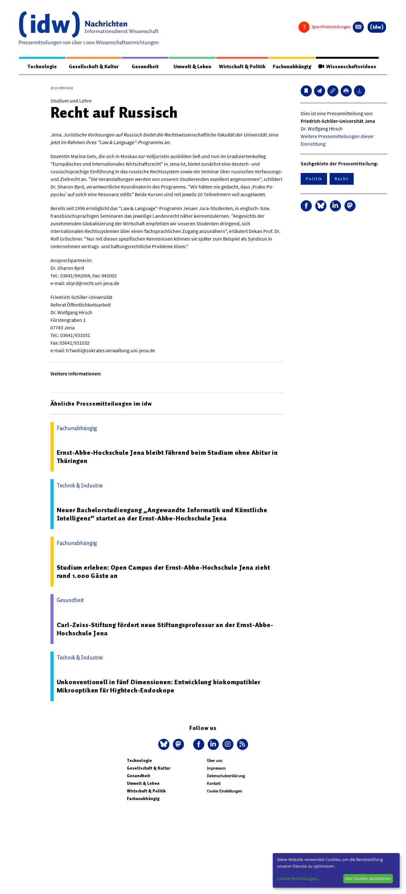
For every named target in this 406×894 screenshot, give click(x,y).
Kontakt (213, 783)
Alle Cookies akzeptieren (368, 878)
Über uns (214, 760)
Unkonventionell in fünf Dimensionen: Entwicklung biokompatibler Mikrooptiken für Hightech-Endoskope (158, 686)
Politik (314, 179)
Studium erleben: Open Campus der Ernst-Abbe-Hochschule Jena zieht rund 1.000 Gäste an (163, 571)
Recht (342, 179)
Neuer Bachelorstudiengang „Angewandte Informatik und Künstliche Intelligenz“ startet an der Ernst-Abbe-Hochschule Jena (162, 514)
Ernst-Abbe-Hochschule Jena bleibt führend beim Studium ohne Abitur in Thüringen (167, 457)
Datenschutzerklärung (226, 775)
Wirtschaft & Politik (242, 66)
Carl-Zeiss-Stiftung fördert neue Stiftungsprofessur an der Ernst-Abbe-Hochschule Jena (165, 629)
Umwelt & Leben (192, 66)
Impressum (216, 768)
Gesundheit (145, 66)
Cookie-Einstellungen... (298, 878)
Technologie (42, 66)
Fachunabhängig (292, 66)
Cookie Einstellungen (224, 791)
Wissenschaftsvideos (347, 66)
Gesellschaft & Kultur (94, 66)
